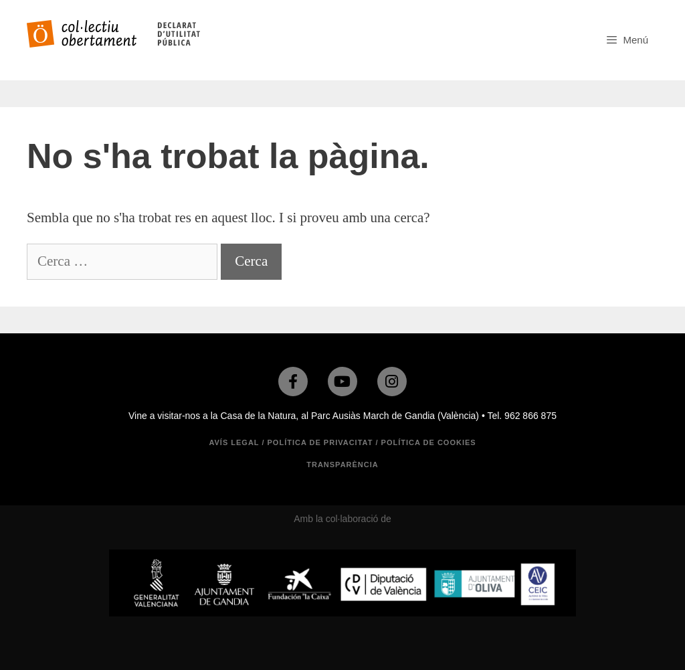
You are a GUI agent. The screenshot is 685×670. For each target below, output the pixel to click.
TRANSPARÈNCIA (342, 464)
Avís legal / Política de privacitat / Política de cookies (342, 442)
